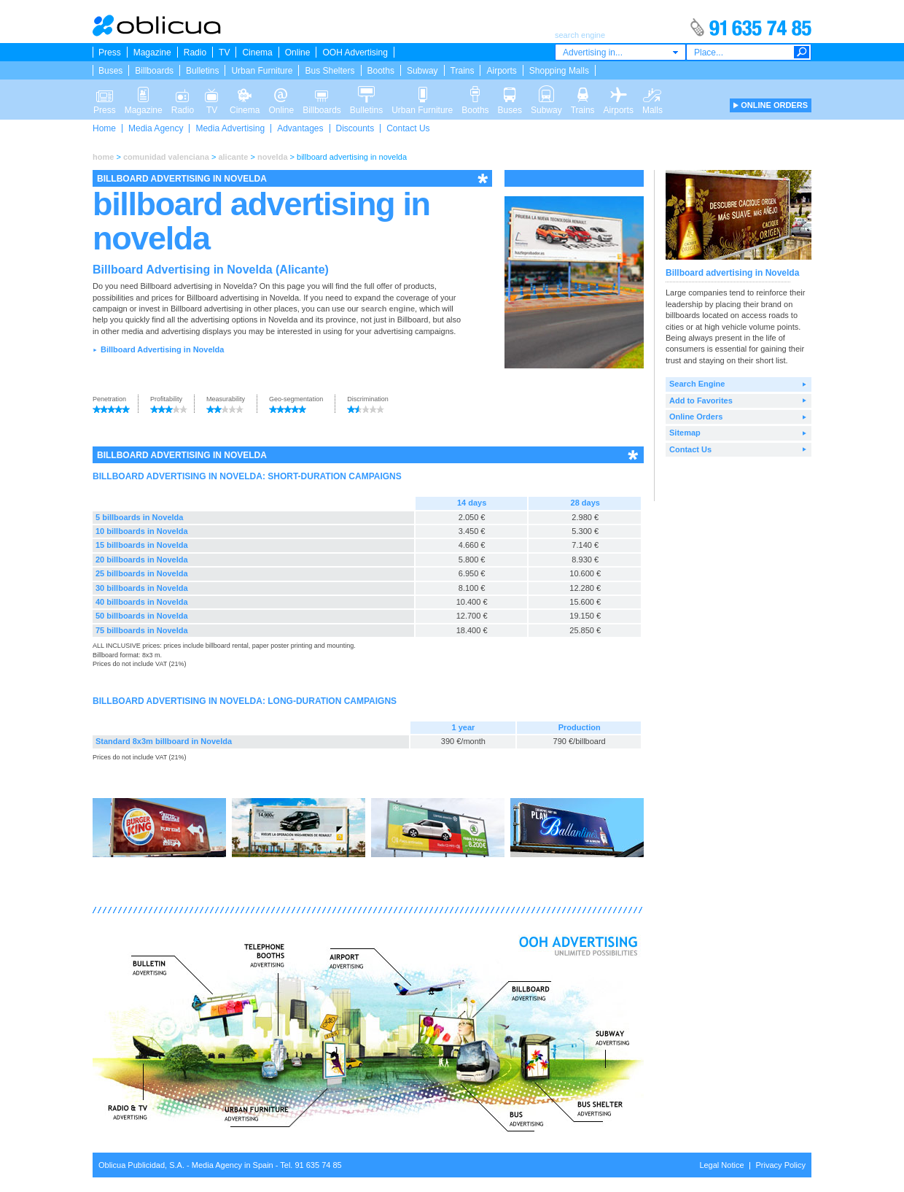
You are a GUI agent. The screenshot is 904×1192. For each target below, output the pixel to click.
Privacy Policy (781, 1165)
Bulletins (202, 71)
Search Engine (697, 383)
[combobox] (620, 52)
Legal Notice (721, 1165)
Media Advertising (230, 128)
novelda (272, 156)
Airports (501, 71)
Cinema (257, 52)
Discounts (355, 128)
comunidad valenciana (166, 156)
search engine (388, 308)
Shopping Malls (559, 71)
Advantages (300, 128)
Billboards (154, 71)
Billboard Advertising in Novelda (163, 349)
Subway (422, 71)
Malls (652, 93)
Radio (195, 52)
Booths (380, 71)
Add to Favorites (701, 400)
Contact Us (407, 128)
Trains (463, 71)
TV (224, 52)
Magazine (152, 52)
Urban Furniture (261, 71)
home (103, 156)
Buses (110, 71)
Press (109, 52)
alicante (233, 156)
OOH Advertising (354, 52)
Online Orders (695, 416)
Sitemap (685, 432)
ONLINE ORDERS (774, 105)
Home (104, 128)
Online (298, 52)
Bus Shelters (329, 71)
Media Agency (155, 128)
